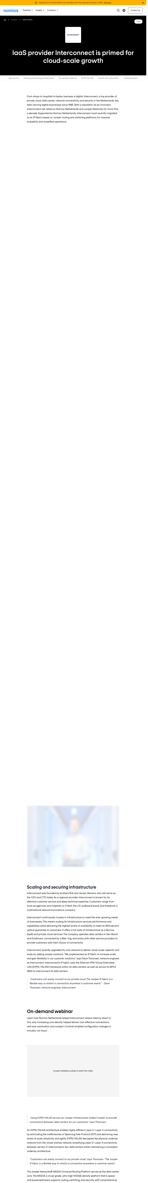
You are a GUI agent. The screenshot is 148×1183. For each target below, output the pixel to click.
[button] (118, 10)
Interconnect (27, 20)
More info (107, 3)
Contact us (135, 10)
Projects (14, 20)
